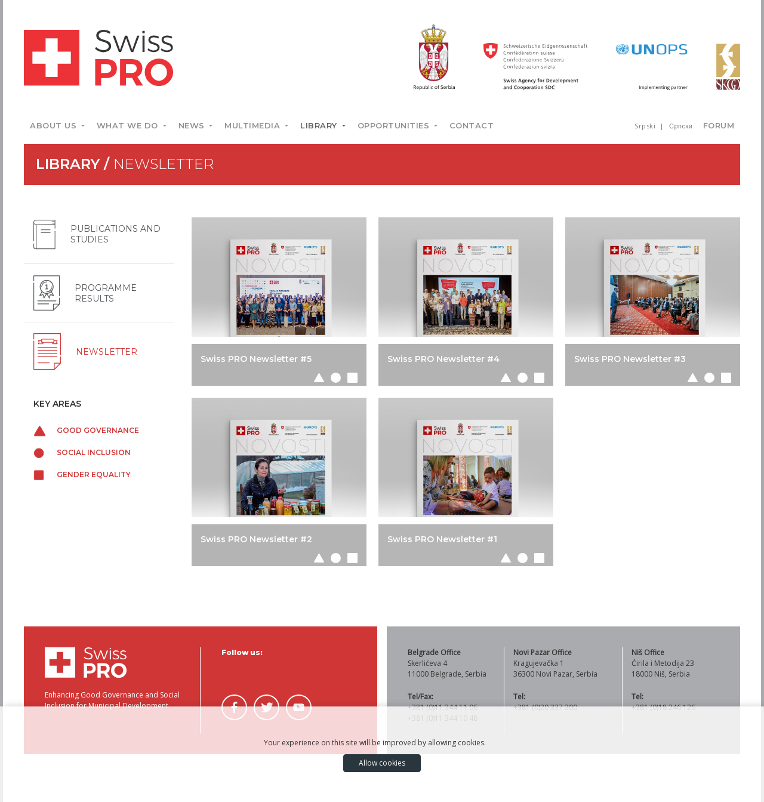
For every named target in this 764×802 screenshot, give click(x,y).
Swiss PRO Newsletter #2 (256, 539)
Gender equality (82, 474)
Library (320, 125)
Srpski (646, 125)
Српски (680, 125)
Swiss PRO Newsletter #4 (443, 359)
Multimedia (253, 125)
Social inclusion (82, 452)
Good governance (86, 430)
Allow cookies (382, 763)
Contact (471, 125)
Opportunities (395, 125)
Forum (719, 125)
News (193, 125)
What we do (129, 125)
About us (54, 125)
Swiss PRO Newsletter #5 (256, 359)
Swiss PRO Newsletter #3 (630, 359)
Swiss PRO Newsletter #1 (442, 539)
